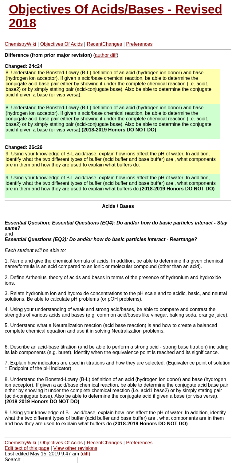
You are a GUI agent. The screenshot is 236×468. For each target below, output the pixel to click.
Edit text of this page (27, 448)
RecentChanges (104, 44)
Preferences (139, 44)
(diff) (85, 453)
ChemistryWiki (20, 44)
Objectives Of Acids (61, 44)
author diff (106, 55)
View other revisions (75, 448)
